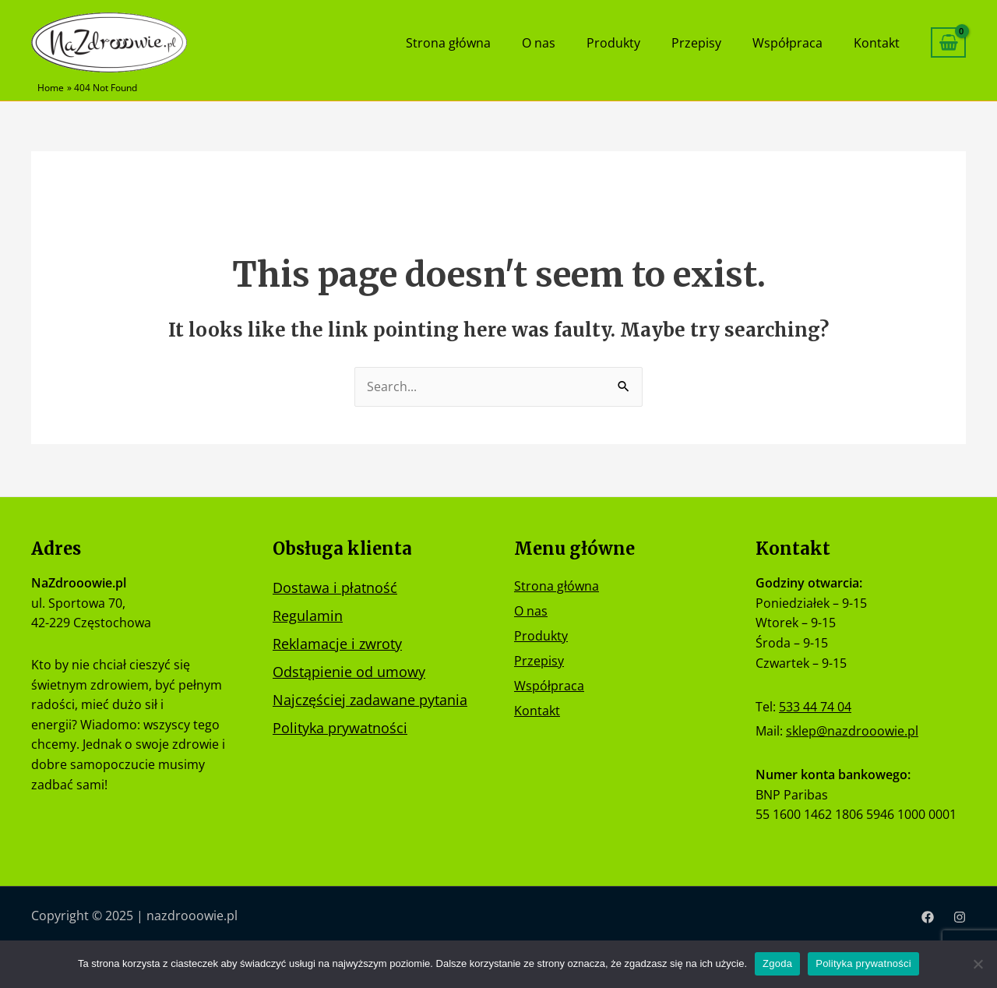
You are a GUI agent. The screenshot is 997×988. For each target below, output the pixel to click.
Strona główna (491, 42)
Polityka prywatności (340, 726)
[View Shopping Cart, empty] (948, 42)
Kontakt (881, 42)
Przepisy (716, 42)
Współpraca (799, 42)
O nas (573, 42)
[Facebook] (927, 917)
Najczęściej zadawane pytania (370, 698)
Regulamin (308, 614)
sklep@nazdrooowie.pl (852, 730)
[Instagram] (959, 917)
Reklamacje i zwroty (337, 642)
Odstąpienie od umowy (349, 670)
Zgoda (777, 963)
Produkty (641, 42)
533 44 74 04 (815, 706)
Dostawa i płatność (335, 586)
